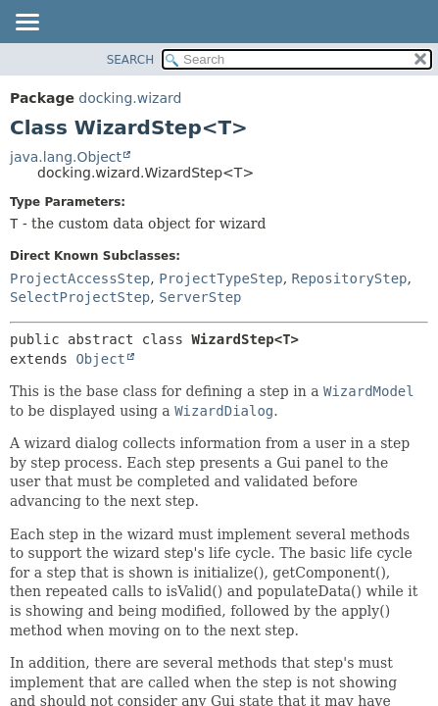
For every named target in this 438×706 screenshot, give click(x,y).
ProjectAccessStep (80, 278)
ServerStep (200, 297)
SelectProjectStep (80, 297)
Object (100, 359)
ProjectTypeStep (220, 278)
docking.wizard (129, 98)
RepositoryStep (350, 278)
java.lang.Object (66, 157)
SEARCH (131, 60)
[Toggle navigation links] (26, 23)
